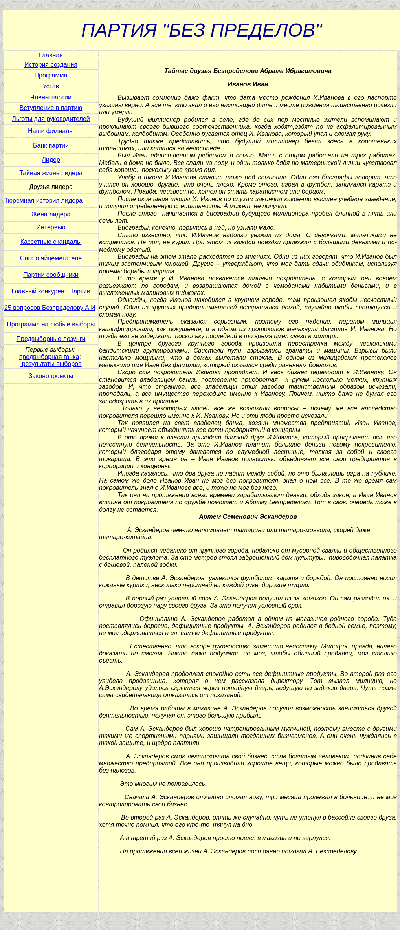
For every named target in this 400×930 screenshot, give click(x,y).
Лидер (51, 159)
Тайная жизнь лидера (51, 173)
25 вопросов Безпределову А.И (49, 307)
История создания (50, 64)
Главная (51, 55)
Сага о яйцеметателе (51, 258)
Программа (51, 75)
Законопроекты (51, 376)
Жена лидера (51, 214)
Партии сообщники (51, 274)
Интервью (50, 227)
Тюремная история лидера (43, 200)
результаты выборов (52, 364)
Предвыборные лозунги (51, 338)
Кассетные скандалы (51, 241)
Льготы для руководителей (51, 118)
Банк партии (51, 145)
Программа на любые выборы (51, 324)
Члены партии (51, 97)
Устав (51, 86)
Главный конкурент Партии (50, 291)
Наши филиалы (51, 131)
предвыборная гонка (49, 356)
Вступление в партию (51, 107)
